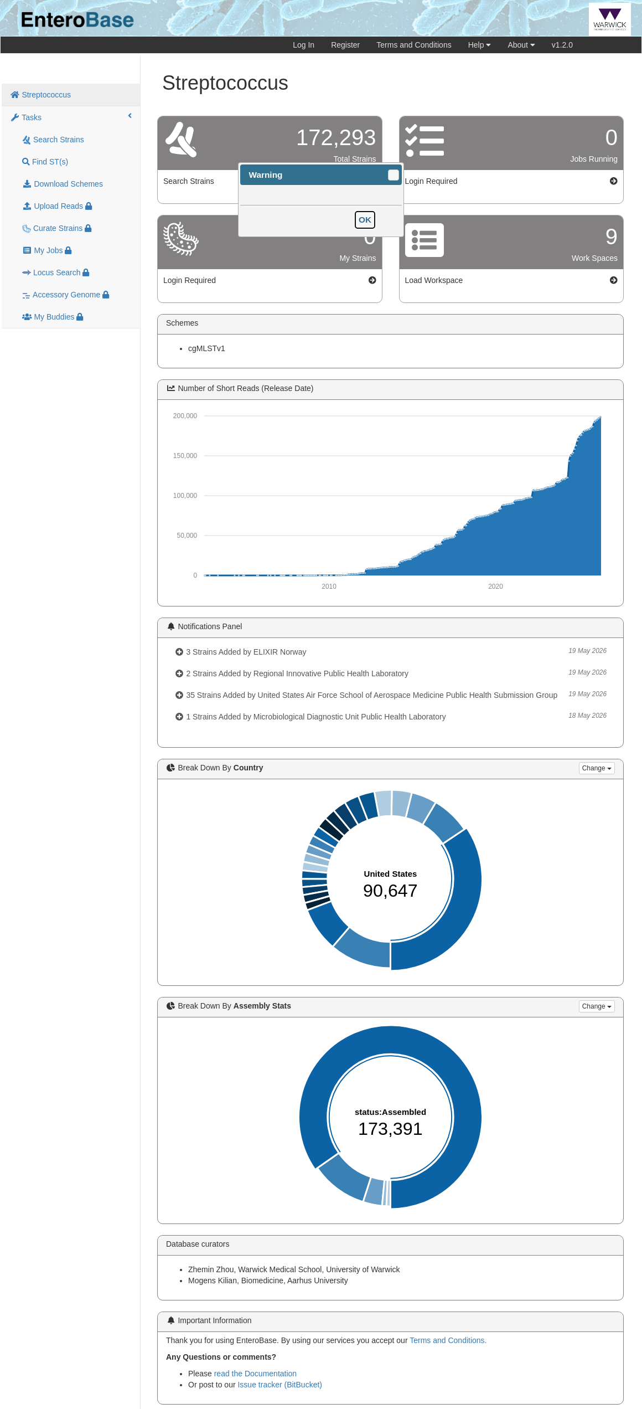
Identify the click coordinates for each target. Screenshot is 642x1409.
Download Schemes (62, 183)
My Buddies (52, 316)
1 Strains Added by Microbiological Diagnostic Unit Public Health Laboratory (390, 716)
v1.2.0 (562, 44)
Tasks (71, 117)
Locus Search (55, 272)
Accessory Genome (65, 295)
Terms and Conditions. (448, 1340)
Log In (303, 44)
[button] (393, 175)
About (521, 44)
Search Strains (53, 140)
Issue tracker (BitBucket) (279, 1384)
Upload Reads (57, 206)
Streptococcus (40, 94)
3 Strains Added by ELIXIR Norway (390, 651)
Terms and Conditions (413, 44)
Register (345, 44)
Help (479, 44)
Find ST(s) (45, 161)
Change (597, 768)
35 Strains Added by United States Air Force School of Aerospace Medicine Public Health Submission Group (390, 695)
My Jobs (46, 250)
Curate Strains (56, 228)
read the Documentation (255, 1373)
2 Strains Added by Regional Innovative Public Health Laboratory (390, 673)
